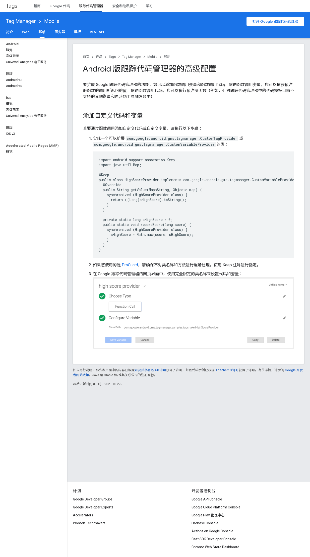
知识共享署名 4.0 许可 (150, 370)
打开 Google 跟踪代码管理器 (275, 21)
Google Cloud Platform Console (216, 507)
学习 (149, 6)
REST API (97, 32)
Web (26, 32)
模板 (77, 32)
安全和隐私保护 (124, 6)
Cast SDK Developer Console (213, 539)
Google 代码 (60, 6)
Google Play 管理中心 (208, 515)
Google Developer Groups (93, 499)
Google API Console (206, 499)
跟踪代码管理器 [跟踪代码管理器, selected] (91, 6)
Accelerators (83, 515)
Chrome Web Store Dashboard (215, 547)
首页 (86, 57)
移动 (167, 57)
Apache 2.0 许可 (227, 370)
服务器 (60, 32)
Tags (11, 5)
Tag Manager (21, 21)
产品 (99, 57)
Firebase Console (204, 523)
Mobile (52, 21)
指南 (37, 6)
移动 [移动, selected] (42, 32)
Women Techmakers (89, 523)
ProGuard (130, 265)
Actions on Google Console (212, 531)
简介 (9, 32)
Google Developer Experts (93, 507)
